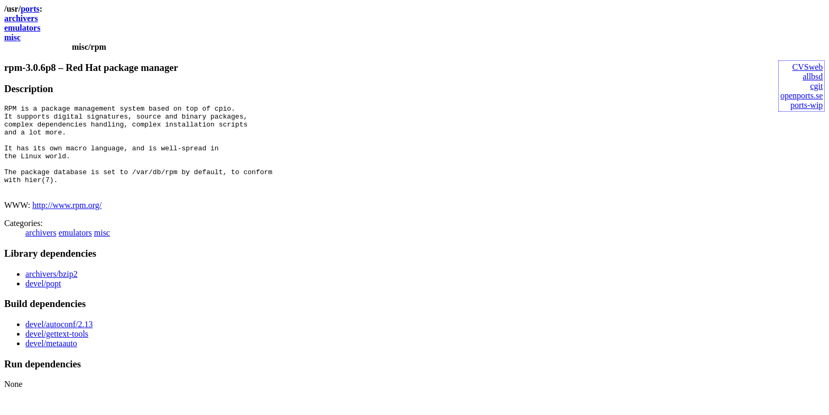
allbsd (813, 76)
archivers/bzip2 (51, 291)
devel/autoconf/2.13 (59, 341)
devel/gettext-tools (56, 351)
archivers (21, 18)
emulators (22, 27)
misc (12, 37)
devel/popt (43, 300)
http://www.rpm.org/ (67, 222)
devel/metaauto (51, 360)
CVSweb (808, 66)
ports (30, 8)
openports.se (801, 95)
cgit (816, 86)
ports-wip (806, 105)
